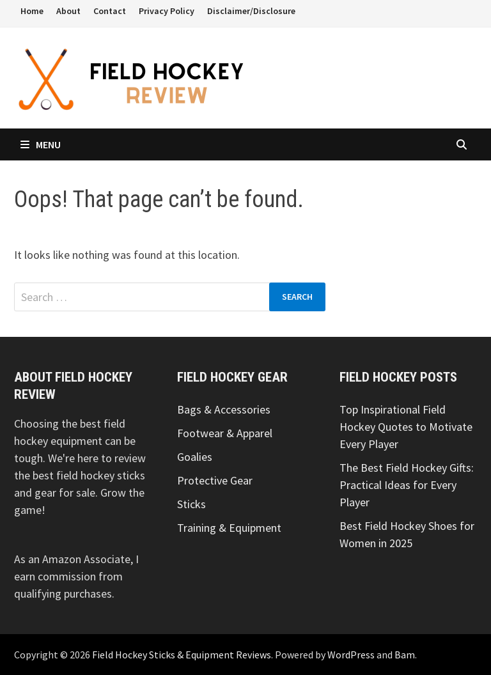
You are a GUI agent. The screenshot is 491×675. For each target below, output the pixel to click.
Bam (404, 654)
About (68, 11)
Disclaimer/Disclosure (251, 11)
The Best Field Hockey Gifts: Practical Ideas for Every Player (406, 484)
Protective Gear (215, 480)
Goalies (194, 456)
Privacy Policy (166, 11)
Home (31, 11)
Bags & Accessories (223, 409)
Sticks (191, 504)
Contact (109, 11)
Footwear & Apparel (224, 433)
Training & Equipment (229, 527)
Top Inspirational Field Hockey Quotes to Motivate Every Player (405, 426)
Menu (40, 144)
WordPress (351, 654)
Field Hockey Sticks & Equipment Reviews (181, 654)
